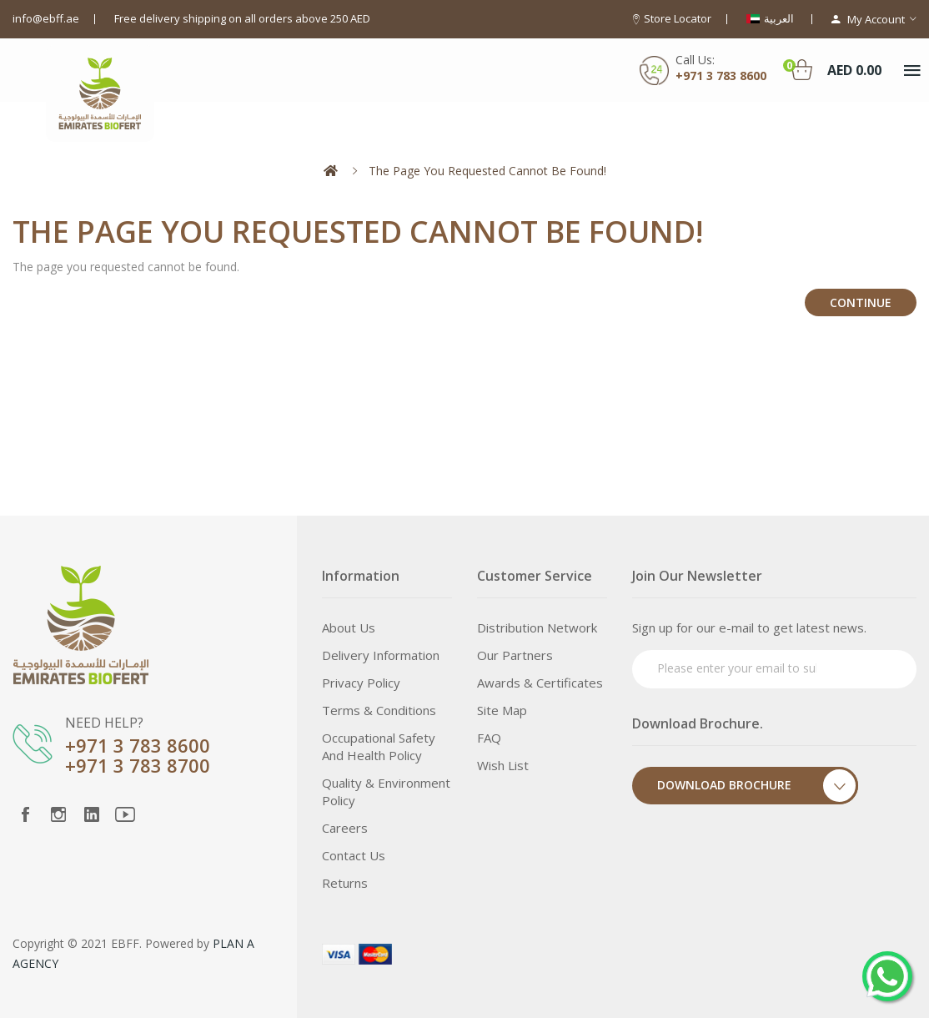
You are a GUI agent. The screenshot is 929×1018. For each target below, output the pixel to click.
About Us (348, 627)
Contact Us (353, 855)
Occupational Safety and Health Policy (378, 746)
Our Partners (515, 655)
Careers (345, 827)
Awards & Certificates (540, 682)
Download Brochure (757, 785)
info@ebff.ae (46, 18)
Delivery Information (380, 655)
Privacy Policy (361, 682)
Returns (345, 882)
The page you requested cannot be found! (487, 171)
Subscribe (872, 667)
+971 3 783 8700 (137, 765)
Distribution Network (537, 627)
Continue (860, 302)
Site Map (502, 710)
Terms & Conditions (379, 710)
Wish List (503, 765)
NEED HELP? (104, 722)
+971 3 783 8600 (137, 745)
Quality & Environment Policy (386, 791)
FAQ (489, 737)
